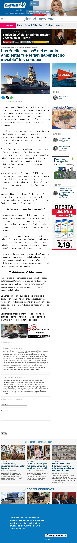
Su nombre (4, 404)
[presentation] (16, 427)
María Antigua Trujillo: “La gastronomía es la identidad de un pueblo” (38, 465)
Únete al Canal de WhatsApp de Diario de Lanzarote (40, 25)
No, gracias (47, 539)
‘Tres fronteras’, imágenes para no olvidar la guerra (13, 465)
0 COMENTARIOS (13, 470)
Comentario (5, 411)
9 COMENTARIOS (64, 473)
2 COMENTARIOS (10, 101)
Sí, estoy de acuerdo (56, 535)
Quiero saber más (17, 528)
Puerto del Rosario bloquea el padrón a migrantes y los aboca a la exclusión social (63, 467)
